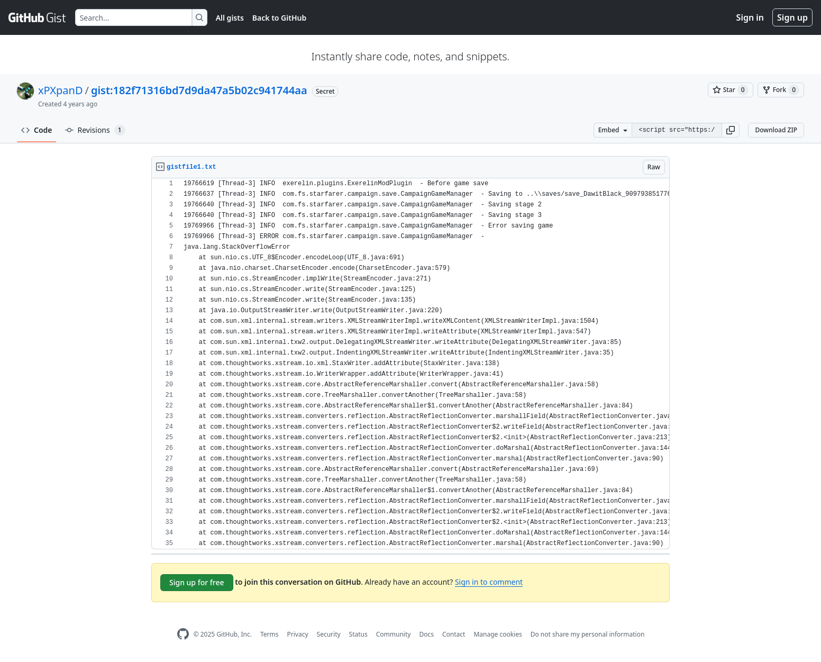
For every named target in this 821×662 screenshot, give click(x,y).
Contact (453, 634)
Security (329, 634)
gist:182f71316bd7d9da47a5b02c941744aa (199, 90)
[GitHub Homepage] (183, 634)
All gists (230, 18)
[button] (731, 130)
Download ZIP (776, 129)
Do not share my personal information (588, 634)
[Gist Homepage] (37, 17)
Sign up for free (196, 582)
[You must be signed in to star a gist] (730, 90)
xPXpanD (60, 90)
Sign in (750, 17)
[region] (410, 363)
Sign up (792, 17)
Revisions (95, 130)
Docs (426, 634)
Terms (269, 634)
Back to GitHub (279, 18)
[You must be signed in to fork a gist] (781, 90)
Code (36, 130)
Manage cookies (497, 634)
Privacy (297, 634)
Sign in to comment (489, 582)
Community (393, 634)
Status (358, 634)
